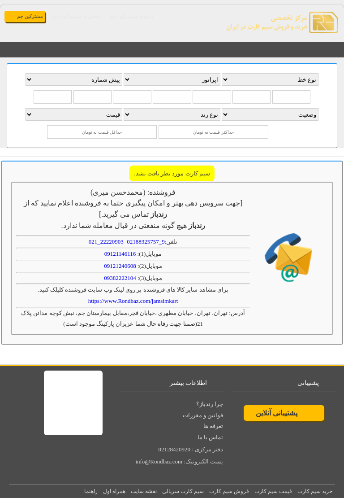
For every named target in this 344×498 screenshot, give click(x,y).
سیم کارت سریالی (183, 491)
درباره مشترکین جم (131, 16)
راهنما (91, 491)
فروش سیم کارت (229, 491)
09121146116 (120, 253)
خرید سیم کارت (314, 491)
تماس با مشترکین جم (77, 16)
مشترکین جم (30, 16)
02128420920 (174, 449)
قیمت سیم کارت (273, 491)
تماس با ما (211, 437)
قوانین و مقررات (203, 415)
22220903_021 (106, 241)
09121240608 (120, 265)
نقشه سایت (144, 491)
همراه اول (114, 491)
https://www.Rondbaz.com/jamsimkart (133, 300)
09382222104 (120, 278)
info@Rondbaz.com (158, 461)
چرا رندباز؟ (209, 404)
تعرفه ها (213, 426)
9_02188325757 (146, 241)
